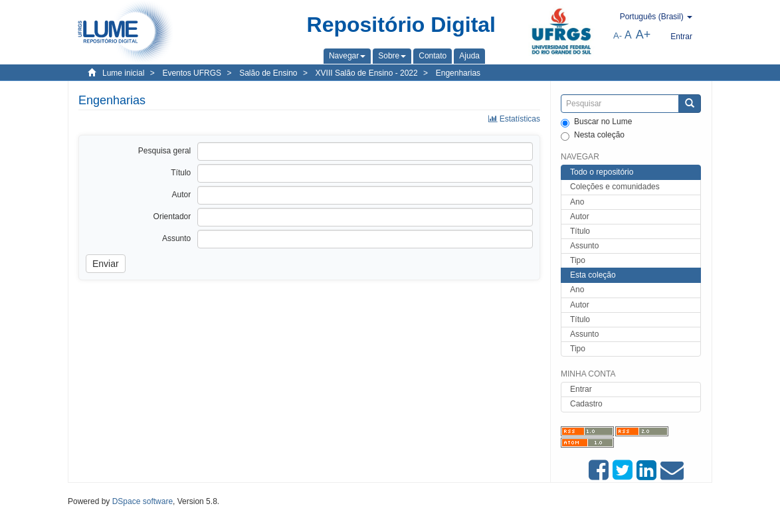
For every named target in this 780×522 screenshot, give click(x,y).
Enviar (105, 263)
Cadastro (586, 403)
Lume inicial (123, 73)
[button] (347, 55)
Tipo (577, 260)
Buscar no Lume (596, 122)
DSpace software (142, 501)
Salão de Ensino (268, 73)
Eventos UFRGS (191, 73)
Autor (579, 216)
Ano (577, 202)
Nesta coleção (593, 135)
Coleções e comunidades (615, 186)
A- (617, 36)
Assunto (584, 245)
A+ (643, 34)
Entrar (581, 389)
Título (580, 231)
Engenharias (458, 73)
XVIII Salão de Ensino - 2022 (367, 73)
